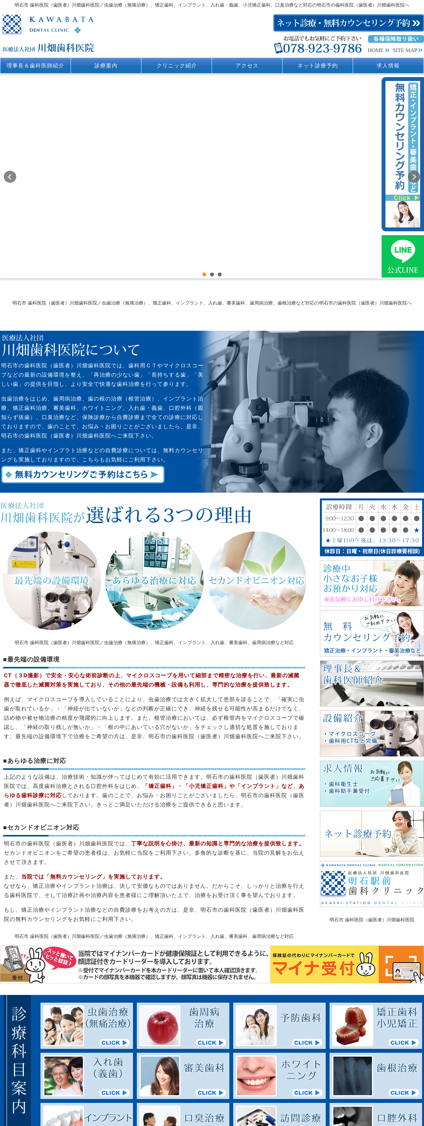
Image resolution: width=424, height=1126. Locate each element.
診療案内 (106, 65)
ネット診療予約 (318, 65)
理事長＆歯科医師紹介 (35, 65)
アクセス (247, 65)
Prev (10, 177)
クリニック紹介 (176, 65)
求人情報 (388, 65)
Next (414, 177)
